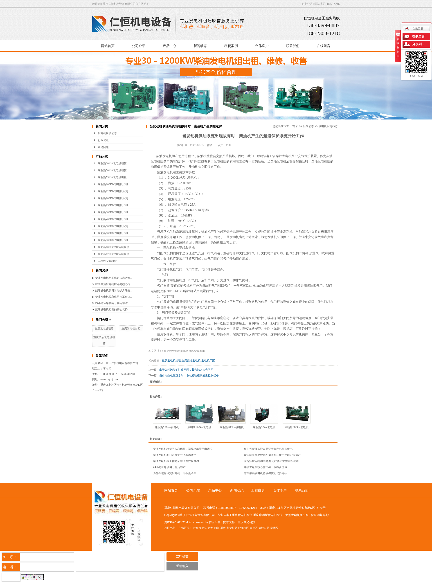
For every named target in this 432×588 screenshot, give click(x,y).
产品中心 (169, 46)
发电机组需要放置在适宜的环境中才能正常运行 (272, 455)
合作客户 (262, 46)
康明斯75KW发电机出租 (112, 177)
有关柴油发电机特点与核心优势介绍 (265, 473)
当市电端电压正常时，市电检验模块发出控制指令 (189, 375)
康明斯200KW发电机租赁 (113, 198)
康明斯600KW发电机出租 (113, 233)
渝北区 (274, 527)
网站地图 (319, 3)
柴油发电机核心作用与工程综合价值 (265, 467)
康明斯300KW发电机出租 (113, 212)
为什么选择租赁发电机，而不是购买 (174, 473)
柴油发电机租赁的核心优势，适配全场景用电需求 (182, 449)
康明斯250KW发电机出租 (113, 205)
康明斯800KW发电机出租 (113, 240)
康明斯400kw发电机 (232, 427)
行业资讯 (103, 140)
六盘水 (197, 527)
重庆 (223, 527)
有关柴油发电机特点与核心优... (114, 284)
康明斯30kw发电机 (264, 427)
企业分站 (307, 3)
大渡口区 (264, 527)
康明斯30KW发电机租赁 (112, 163)
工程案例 (258, 490)
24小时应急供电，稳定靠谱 (111, 303)
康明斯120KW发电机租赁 (113, 191)
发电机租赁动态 (107, 133)
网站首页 (108, 46)
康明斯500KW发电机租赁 (113, 226)
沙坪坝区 (243, 527)
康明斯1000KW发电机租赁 (113, 247)
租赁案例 (231, 46)
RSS (329, 3)
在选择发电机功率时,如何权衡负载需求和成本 (271, 461)
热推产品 (169, 527)
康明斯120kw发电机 (167, 427)
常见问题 (103, 147)
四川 (217, 527)
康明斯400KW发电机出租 (113, 219)
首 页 (295, 126)
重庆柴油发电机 (191, 360)
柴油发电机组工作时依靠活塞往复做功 (176, 461)
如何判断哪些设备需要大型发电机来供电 (268, 449)
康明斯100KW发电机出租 (113, 184)
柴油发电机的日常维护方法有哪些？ (174, 455)
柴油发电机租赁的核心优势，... (114, 309)
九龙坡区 (232, 527)
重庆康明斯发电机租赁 (267, 515)
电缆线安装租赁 (107, 261)
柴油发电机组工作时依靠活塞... (114, 277)
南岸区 (254, 527)
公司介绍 (138, 46)
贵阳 (204, 527)
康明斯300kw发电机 (297, 427)
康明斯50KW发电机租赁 (112, 170)
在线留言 (323, 46)
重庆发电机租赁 (104, 328)
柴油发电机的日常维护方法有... (114, 290)
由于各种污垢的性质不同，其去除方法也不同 (186, 369)
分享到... (418, 44)
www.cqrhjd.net (109, 379)
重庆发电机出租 (131, 328)
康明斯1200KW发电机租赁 (113, 254)
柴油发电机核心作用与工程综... (114, 296)
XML (337, 3)
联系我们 (292, 46)
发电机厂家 (208, 360)
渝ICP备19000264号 (177, 522)
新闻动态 (200, 46)
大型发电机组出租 (297, 515)
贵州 (210, 527)
